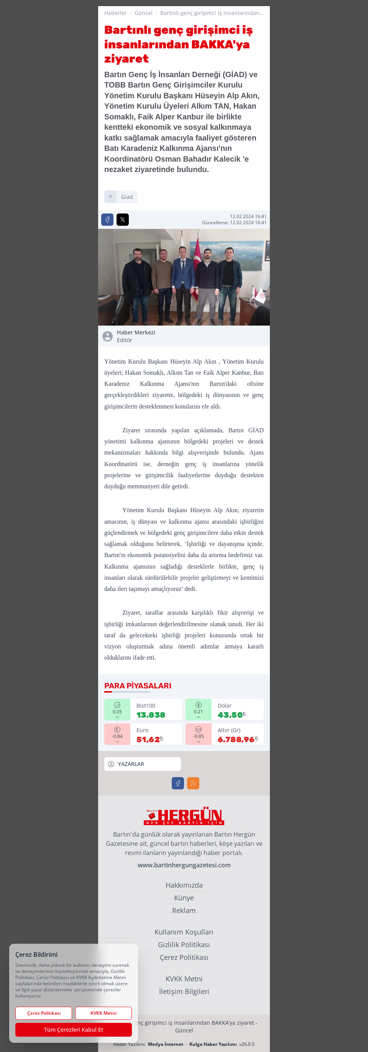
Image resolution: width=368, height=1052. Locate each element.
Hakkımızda (184, 885)
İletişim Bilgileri (184, 991)
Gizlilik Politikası (184, 944)
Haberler (115, 13)
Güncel (144, 13)
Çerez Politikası (184, 957)
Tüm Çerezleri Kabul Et (73, 1029)
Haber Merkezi (149, 336)
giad (127, 196)
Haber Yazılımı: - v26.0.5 (184, 1044)
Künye (184, 897)
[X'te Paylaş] (123, 219)
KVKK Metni (184, 978)
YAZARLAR (125, 764)
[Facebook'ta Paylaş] (107, 219)
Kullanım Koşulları (184, 931)
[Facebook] (178, 783)
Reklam (184, 910)
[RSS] (193, 783)
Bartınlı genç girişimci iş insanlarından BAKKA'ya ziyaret (210, 13)
